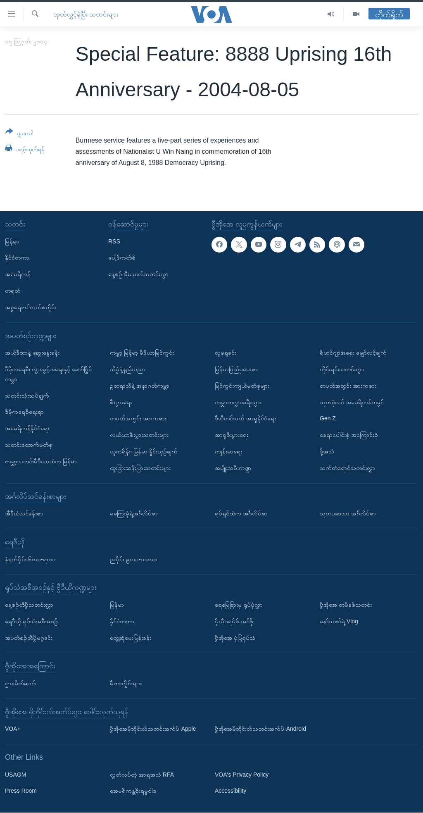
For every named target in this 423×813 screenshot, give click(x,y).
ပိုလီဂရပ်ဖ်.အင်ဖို (234, 621)
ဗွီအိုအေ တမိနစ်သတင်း (346, 604)
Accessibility (230, 791)
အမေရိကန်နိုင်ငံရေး (27, 428)
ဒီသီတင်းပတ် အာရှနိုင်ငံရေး (245, 418)
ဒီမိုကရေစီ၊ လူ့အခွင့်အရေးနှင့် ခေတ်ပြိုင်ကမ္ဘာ (48, 374)
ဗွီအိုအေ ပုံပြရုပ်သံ (235, 637)
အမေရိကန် (18, 274)
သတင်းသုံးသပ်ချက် (27, 395)
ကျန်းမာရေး (228, 451)
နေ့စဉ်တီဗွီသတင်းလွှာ (29, 604)
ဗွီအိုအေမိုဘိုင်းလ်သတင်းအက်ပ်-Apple (153, 729)
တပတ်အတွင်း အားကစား (138, 418)
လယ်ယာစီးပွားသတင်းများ (139, 435)
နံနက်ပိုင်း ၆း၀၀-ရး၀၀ (30, 559)
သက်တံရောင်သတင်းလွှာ (347, 468)
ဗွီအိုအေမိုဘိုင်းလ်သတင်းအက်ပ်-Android (260, 729)
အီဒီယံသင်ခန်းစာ (24, 513)
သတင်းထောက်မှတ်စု (28, 444)
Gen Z (328, 418)
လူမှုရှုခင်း (225, 353)
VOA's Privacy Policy (242, 774)
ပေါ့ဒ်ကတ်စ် (121, 258)
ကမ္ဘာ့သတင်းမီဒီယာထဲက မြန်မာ (41, 461)
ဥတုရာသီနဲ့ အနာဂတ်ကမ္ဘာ (139, 385)
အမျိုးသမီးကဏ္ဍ (233, 468)
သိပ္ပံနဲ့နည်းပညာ (127, 369)
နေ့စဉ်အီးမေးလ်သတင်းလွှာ (138, 274)
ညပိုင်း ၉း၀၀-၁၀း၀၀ (133, 559)
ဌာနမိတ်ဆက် (20, 683)
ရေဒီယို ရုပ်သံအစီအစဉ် (31, 621)
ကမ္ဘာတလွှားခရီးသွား (238, 402)
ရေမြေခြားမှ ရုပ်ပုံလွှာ (239, 604)
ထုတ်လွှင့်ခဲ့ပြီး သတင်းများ (85, 14)
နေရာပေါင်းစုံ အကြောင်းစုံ (349, 435)
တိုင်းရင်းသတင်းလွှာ (342, 369)
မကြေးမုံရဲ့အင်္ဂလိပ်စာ (134, 513)
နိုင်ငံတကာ (17, 258)
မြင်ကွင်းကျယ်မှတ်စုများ (242, 385)
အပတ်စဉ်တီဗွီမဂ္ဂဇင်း (28, 637)
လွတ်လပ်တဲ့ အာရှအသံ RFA (142, 774)
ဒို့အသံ (327, 451)
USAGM (15, 774)
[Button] (19, 134)
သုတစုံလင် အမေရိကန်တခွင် (352, 402)
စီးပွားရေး (121, 402)
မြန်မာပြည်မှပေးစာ (236, 369)
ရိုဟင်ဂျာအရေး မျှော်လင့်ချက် (353, 353)
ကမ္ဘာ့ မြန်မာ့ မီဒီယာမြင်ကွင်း (142, 353)
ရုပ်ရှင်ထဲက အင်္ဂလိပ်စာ (241, 513)
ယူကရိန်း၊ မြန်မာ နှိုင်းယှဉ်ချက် (144, 451)
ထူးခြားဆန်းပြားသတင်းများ (140, 468)
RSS (114, 241)
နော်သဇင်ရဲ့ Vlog (339, 621)
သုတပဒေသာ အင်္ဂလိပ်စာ (348, 513)
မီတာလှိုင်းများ (126, 683)
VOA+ (13, 729)
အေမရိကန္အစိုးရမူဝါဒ (133, 791)
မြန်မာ (12, 241)
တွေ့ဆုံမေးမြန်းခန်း (130, 637)
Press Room (21, 791)
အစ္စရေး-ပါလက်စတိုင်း (30, 307)
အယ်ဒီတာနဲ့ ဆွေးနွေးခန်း (32, 353)
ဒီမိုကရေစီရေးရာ (24, 412)
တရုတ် (12, 290)
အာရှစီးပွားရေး (231, 435)
